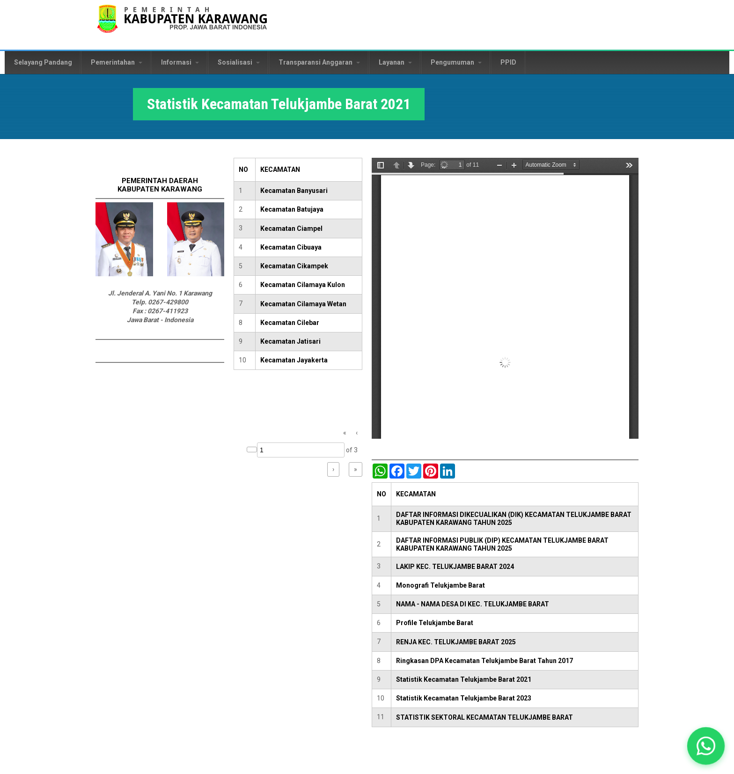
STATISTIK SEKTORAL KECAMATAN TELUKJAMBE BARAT (484, 717)
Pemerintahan (116, 62)
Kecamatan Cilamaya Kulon (302, 284)
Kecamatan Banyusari (294, 190)
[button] (706, 746)
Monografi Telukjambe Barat (440, 585)
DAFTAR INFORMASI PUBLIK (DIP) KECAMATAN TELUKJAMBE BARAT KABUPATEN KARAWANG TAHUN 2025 (502, 544)
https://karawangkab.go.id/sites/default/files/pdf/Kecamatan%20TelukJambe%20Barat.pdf (505, 298)
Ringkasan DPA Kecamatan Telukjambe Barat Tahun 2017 (484, 660)
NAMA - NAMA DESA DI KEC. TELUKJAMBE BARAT (472, 604)
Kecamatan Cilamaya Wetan (303, 304)
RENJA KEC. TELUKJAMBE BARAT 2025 (456, 642)
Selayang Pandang (43, 62)
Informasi (180, 62)
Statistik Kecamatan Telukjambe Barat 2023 (463, 698)
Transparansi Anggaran (319, 62)
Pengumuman (456, 62)
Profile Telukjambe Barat (434, 623)
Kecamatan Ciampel (291, 228)
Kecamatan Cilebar (289, 322)
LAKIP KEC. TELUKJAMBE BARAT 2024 (455, 566)
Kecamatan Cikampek (294, 266)
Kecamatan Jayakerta (294, 360)
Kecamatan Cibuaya (291, 247)
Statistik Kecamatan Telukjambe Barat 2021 (463, 679)
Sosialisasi (239, 62)
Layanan (395, 62)
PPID (508, 62)
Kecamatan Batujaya (291, 209)
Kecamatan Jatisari (290, 341)
